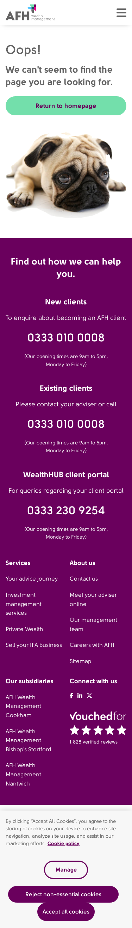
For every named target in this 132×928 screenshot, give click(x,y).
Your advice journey (32, 578)
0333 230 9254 (66, 510)
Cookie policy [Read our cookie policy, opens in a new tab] (64, 845)
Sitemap (80, 661)
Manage (66, 871)
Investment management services (24, 604)
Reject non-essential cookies (63, 895)
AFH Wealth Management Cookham (23, 706)
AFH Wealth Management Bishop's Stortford (28, 740)
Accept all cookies (66, 913)
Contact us (84, 578)
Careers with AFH (92, 645)
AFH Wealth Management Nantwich (23, 774)
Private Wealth (24, 629)
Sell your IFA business (34, 645)
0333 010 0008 (66, 337)
